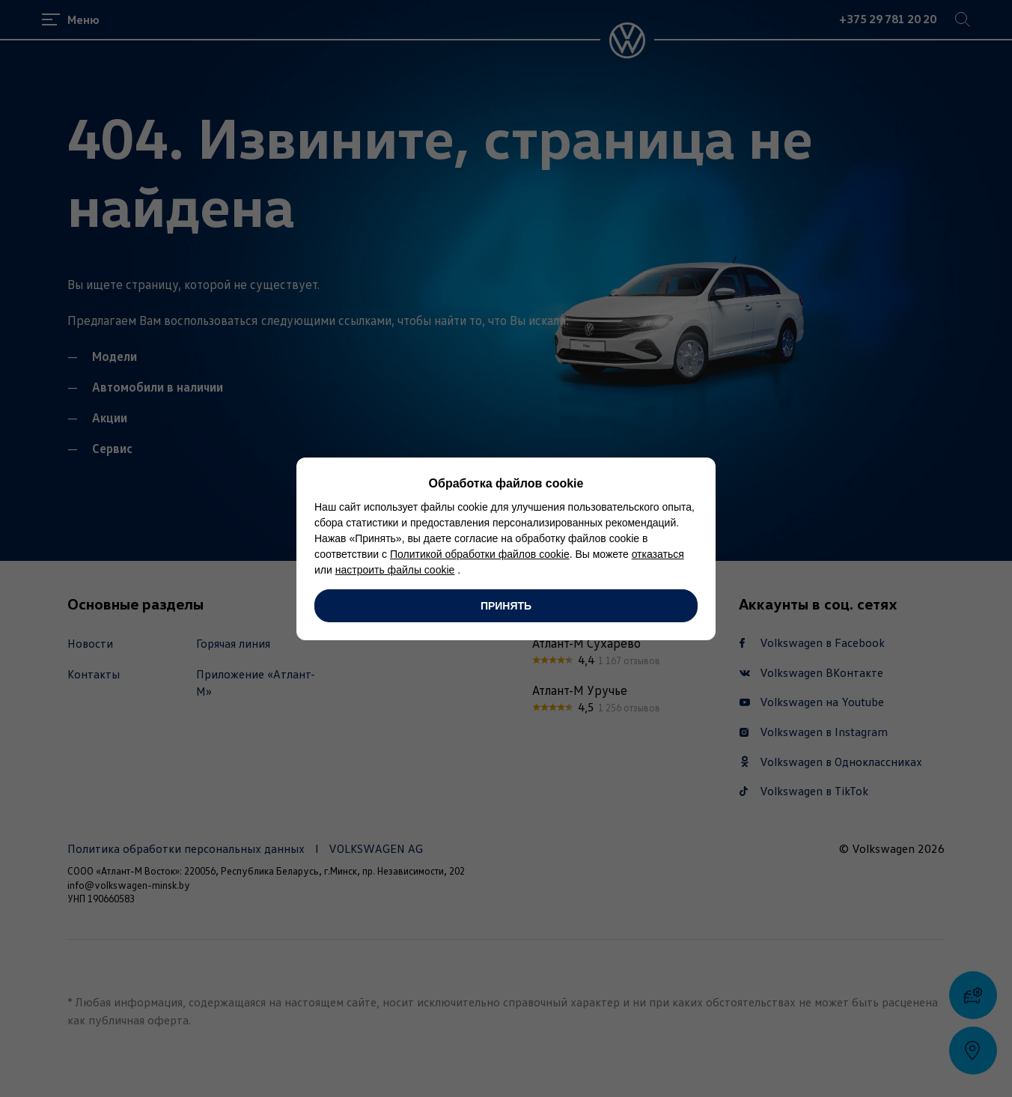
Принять (506, 606)
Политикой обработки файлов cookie (480, 554)
